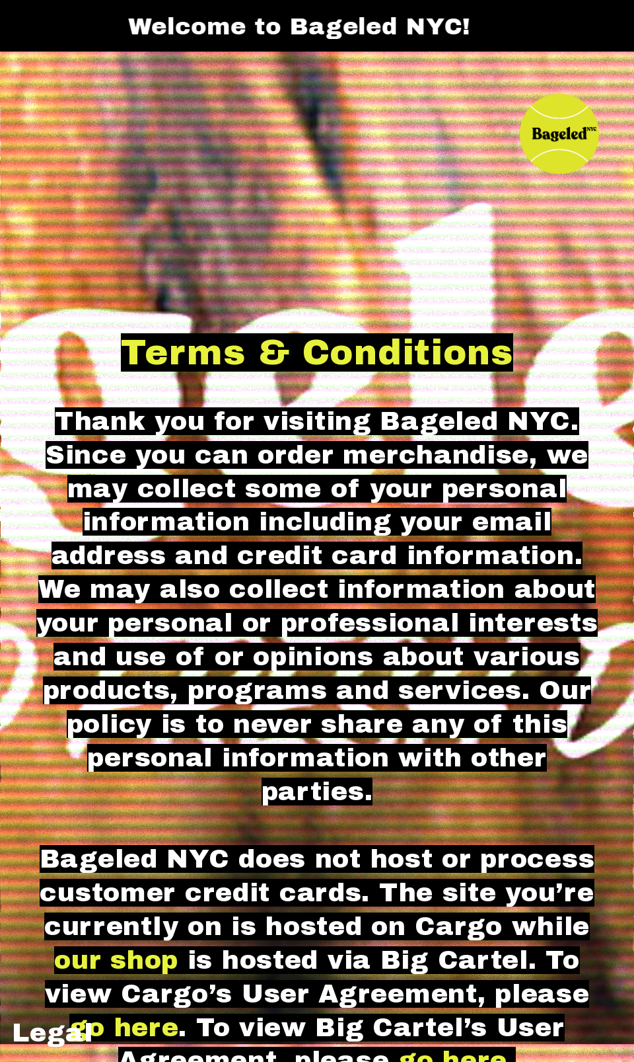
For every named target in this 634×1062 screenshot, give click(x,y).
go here (123, 1028)
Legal (52, 1033)
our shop (116, 960)
